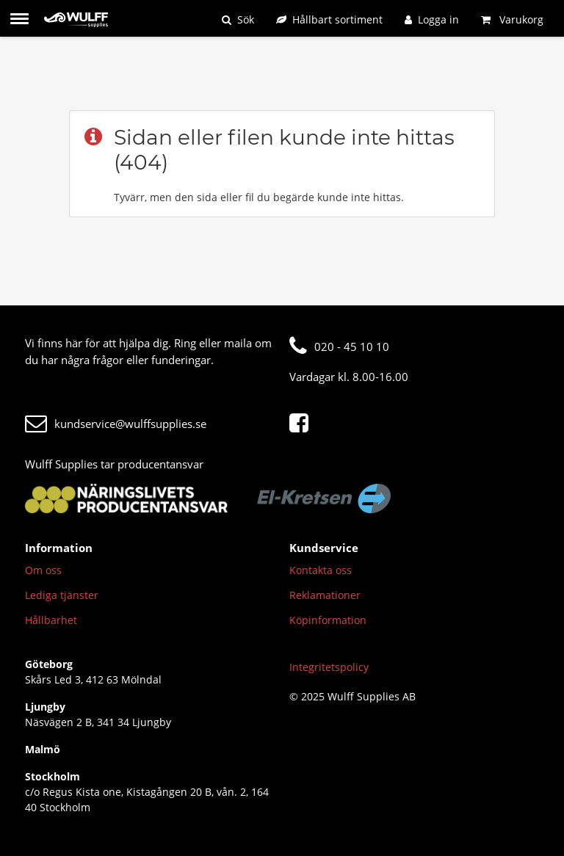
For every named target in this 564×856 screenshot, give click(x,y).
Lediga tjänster (61, 595)
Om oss (43, 570)
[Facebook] (302, 423)
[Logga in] (432, 19)
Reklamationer (325, 595)
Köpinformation (327, 620)
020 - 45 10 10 (339, 346)
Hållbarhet (51, 620)
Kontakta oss (320, 570)
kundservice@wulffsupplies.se (115, 423)
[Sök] (238, 19)
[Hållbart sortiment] (329, 19)
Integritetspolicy (329, 667)
